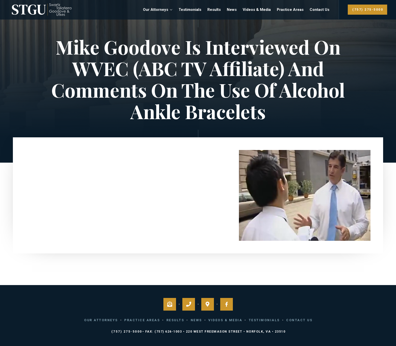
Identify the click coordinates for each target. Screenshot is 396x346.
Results (214, 9)
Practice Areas (290, 9)
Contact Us (319, 9)
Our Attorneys (155, 9)
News (232, 9)
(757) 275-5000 (367, 9)
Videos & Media (257, 9)
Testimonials (190, 9)
